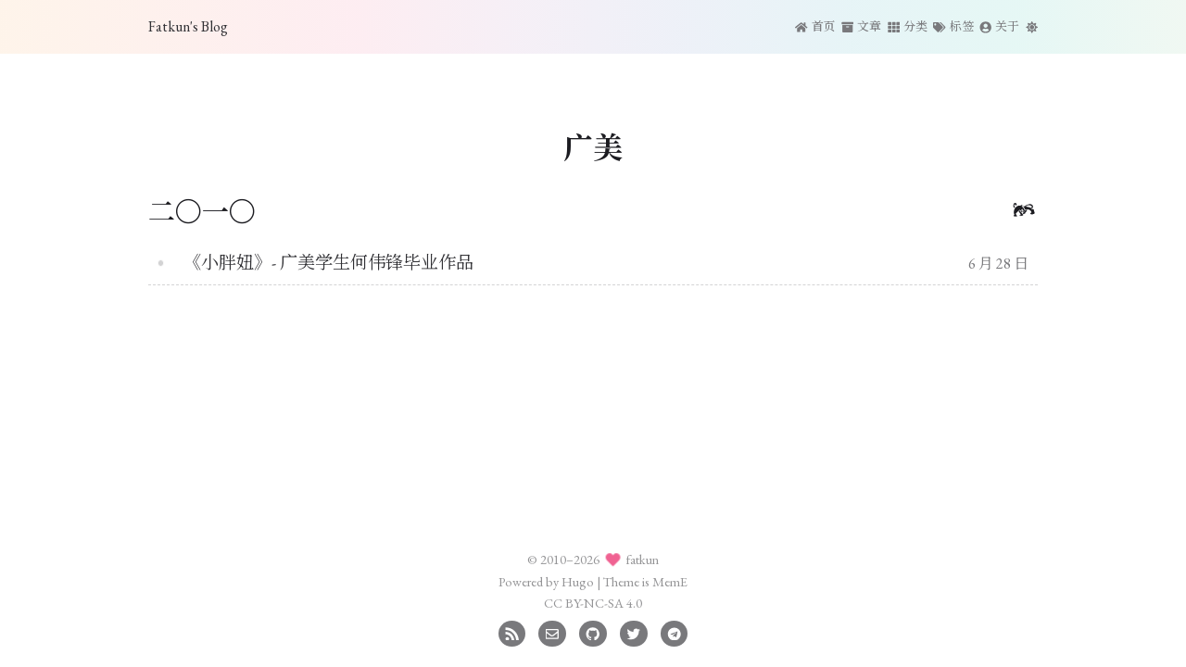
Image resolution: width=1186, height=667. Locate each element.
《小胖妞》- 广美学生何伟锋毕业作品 (328, 262)
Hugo (577, 581)
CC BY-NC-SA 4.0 (593, 602)
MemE (670, 581)
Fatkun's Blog (188, 26)
